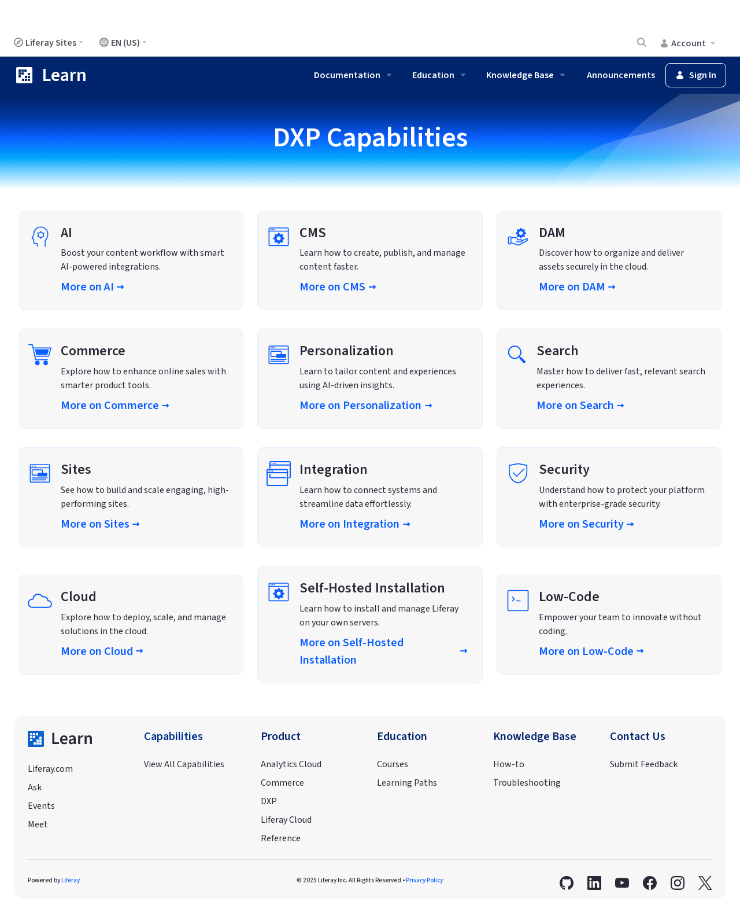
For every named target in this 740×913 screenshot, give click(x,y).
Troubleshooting (527, 782)
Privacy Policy (424, 880)
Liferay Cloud (286, 819)
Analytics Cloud (291, 764)
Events (41, 806)
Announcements (621, 75)
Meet (38, 824)
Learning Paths (407, 782)
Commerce (282, 782)
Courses (392, 764)
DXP (269, 801)
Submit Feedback (644, 764)
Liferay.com (50, 769)
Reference (281, 838)
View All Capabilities (184, 764)
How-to (508, 764)
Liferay (70, 880)
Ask (35, 787)
